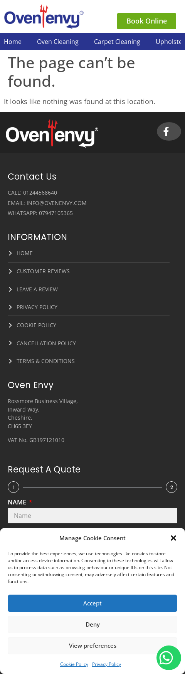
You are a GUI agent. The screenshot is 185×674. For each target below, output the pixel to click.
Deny (93, 624)
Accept (92, 603)
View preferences (92, 645)
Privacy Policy (106, 664)
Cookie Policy (74, 664)
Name (18, 502)
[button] (173, 538)
